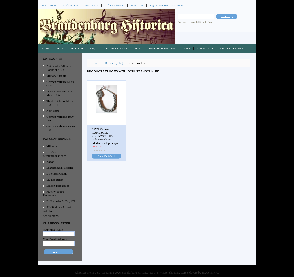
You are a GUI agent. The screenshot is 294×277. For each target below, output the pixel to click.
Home (95, 63)
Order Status (70, 5)
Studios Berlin (54, 179)
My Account (49, 5)
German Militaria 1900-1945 (59, 118)
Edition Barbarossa (57, 185)
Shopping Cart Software (183, 272)
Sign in (154, 5)
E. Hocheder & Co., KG (60, 201)
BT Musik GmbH (56, 173)
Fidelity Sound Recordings (53, 193)
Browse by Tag (114, 63)
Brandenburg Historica (60, 167)
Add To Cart (106, 155)
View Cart (137, 5)
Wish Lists (91, 5)
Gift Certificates (114, 5)
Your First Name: (53, 229)
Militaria (51, 146)
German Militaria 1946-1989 (60, 128)
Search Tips (205, 21)
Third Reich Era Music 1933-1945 (60, 102)
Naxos (50, 161)
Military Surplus (56, 75)
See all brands (51, 215)
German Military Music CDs (59, 83)
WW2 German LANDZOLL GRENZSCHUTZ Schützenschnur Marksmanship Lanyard (106, 136)
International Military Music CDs (59, 93)
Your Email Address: (55, 239)
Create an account (172, 5)
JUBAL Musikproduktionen (54, 153)
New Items (52, 110)
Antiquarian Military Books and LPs (58, 67)
